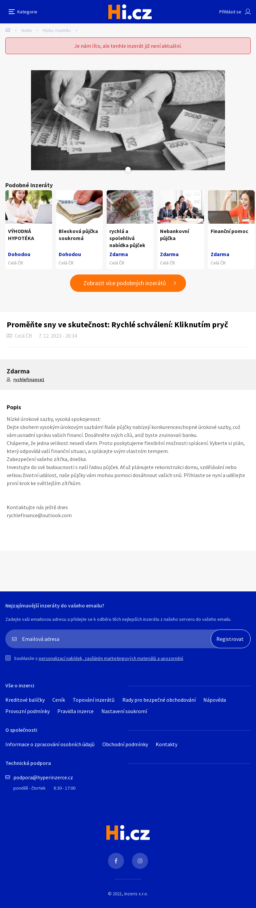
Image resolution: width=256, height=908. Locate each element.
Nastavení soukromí (124, 711)
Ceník (58, 699)
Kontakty (166, 744)
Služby (26, 30)
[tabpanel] (128, 120)
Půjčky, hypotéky (57, 30)
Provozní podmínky (27, 711)
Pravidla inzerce (75, 711)
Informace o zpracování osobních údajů (50, 744)
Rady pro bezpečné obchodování (159, 699)
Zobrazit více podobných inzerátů (124, 283)
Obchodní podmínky (125, 744)
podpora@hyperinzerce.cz (43, 777)
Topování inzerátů (94, 699)
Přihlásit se (230, 12)
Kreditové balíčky (25, 699)
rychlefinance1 (28, 379)
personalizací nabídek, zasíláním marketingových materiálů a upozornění (111, 658)
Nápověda (214, 699)
